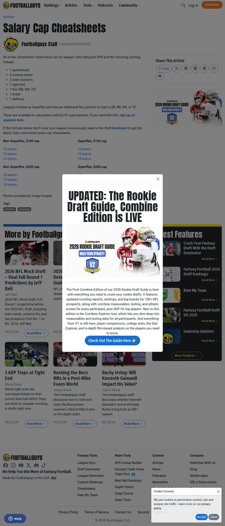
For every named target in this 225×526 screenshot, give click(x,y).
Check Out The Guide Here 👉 (112, 340)
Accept (201, 517)
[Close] (218, 491)
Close (213, 517)
